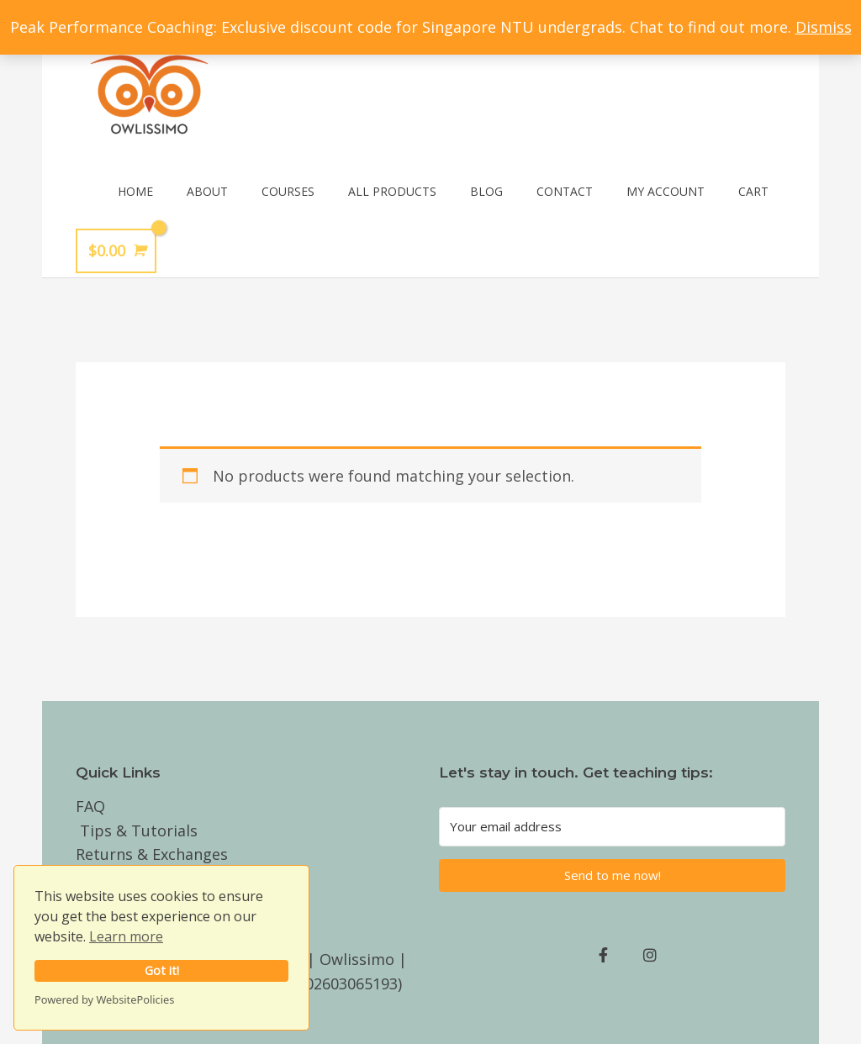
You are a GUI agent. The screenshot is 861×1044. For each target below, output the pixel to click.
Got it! (162, 970)
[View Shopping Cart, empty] (116, 251)
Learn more (126, 936)
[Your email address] (612, 826)
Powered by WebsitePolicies (104, 999)
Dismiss (823, 27)
